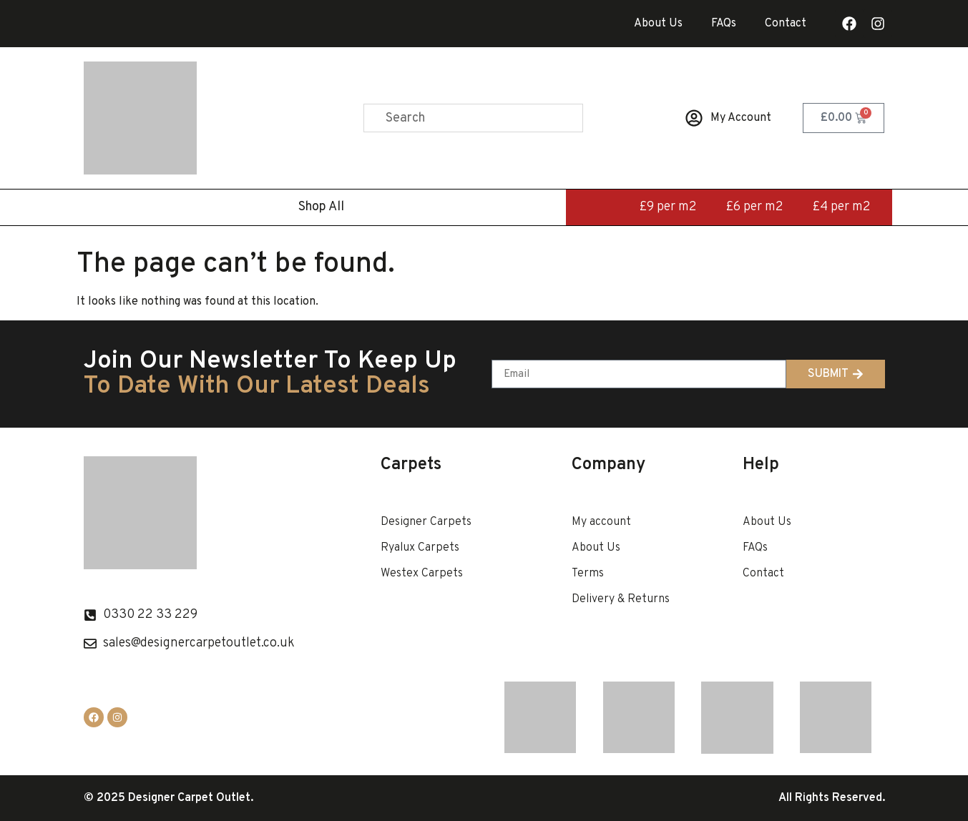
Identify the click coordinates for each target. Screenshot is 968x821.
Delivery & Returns (621, 599)
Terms (588, 573)
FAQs (723, 23)
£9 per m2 (668, 207)
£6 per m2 (754, 207)
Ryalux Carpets (420, 548)
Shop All (321, 207)
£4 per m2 (841, 207)
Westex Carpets (422, 573)
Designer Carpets (426, 522)
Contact (785, 23)
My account (601, 522)
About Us (658, 23)
